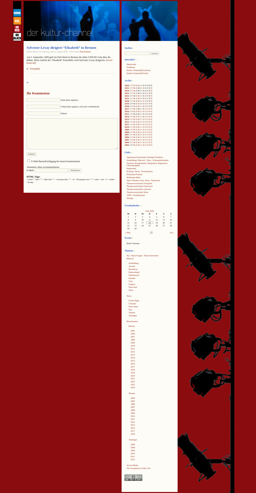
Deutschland (85, 51)
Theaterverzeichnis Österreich (140, 186)
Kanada (132, 278)
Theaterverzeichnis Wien (137, 192)
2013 (127, 119)
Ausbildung (134, 263)
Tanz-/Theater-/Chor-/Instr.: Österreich (143, 180)
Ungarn (132, 284)
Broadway (133, 269)
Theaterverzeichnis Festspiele (139, 183)
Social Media (132, 465)
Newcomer (133, 306)
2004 (127, 142)
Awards (132, 266)
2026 (127, 85)
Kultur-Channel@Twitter (137, 73)
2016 (127, 111)
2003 (127, 145)
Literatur (132, 303)
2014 (127, 116)
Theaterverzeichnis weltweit (139, 189)
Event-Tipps (134, 300)
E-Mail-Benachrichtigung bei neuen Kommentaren (55, 161)
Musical (130, 258)
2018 (127, 106)
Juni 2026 (149, 211)
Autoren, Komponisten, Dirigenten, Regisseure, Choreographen (147, 164)
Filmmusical (134, 275)
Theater (132, 312)
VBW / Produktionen (136, 195)
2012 (127, 122)
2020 (127, 101)
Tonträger (133, 315)
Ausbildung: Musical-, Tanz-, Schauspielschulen (147, 160)
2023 (127, 93)
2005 (127, 140)
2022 (127, 96)
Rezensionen (132, 321)
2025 (127, 88)
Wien (131, 290)
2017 (127, 109)
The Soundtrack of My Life (138, 468)
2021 (127, 98)
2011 (127, 124)
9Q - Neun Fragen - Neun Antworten (142, 255)
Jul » (172, 232)
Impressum (131, 64)
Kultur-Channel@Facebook (138, 70)
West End (133, 287)
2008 (127, 132)
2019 (127, 103)
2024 (127, 90)
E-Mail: (47, 170)
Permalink (35, 68)
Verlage (130, 198)
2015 (127, 114)
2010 (127, 127)
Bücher (132, 326)
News (129, 296)
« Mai (127, 232)
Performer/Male (133, 177)
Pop (130, 309)
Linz (131, 281)
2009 (127, 129)
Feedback (131, 67)
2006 (127, 137)
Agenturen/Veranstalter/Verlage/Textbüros (145, 157)
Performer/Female (134, 174)
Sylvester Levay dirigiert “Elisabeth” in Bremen (61, 48)
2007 (127, 134)
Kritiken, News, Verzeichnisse (140, 171)
